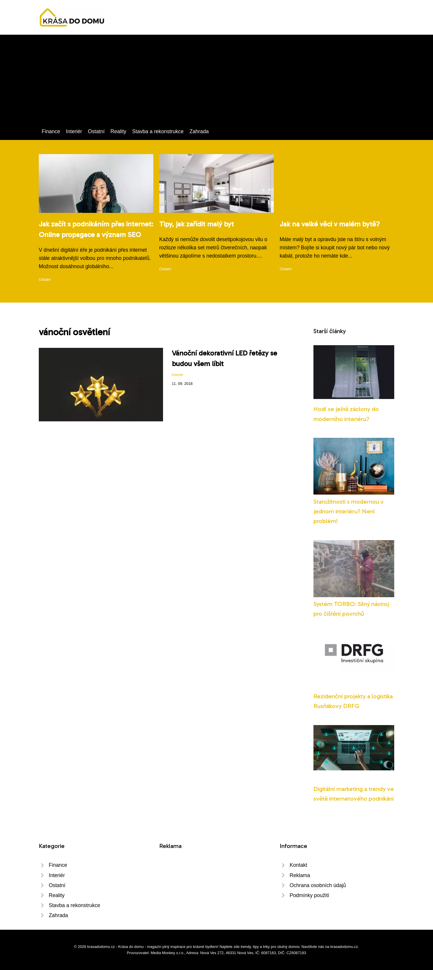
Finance (51, 131)
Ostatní (96, 131)
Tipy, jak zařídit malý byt (196, 224)
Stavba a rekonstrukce (158, 131)
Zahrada (199, 131)
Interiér (74, 131)
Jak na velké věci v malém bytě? (330, 224)
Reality (118, 131)
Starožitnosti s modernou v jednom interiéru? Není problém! (348, 511)
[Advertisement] (216, 83)
